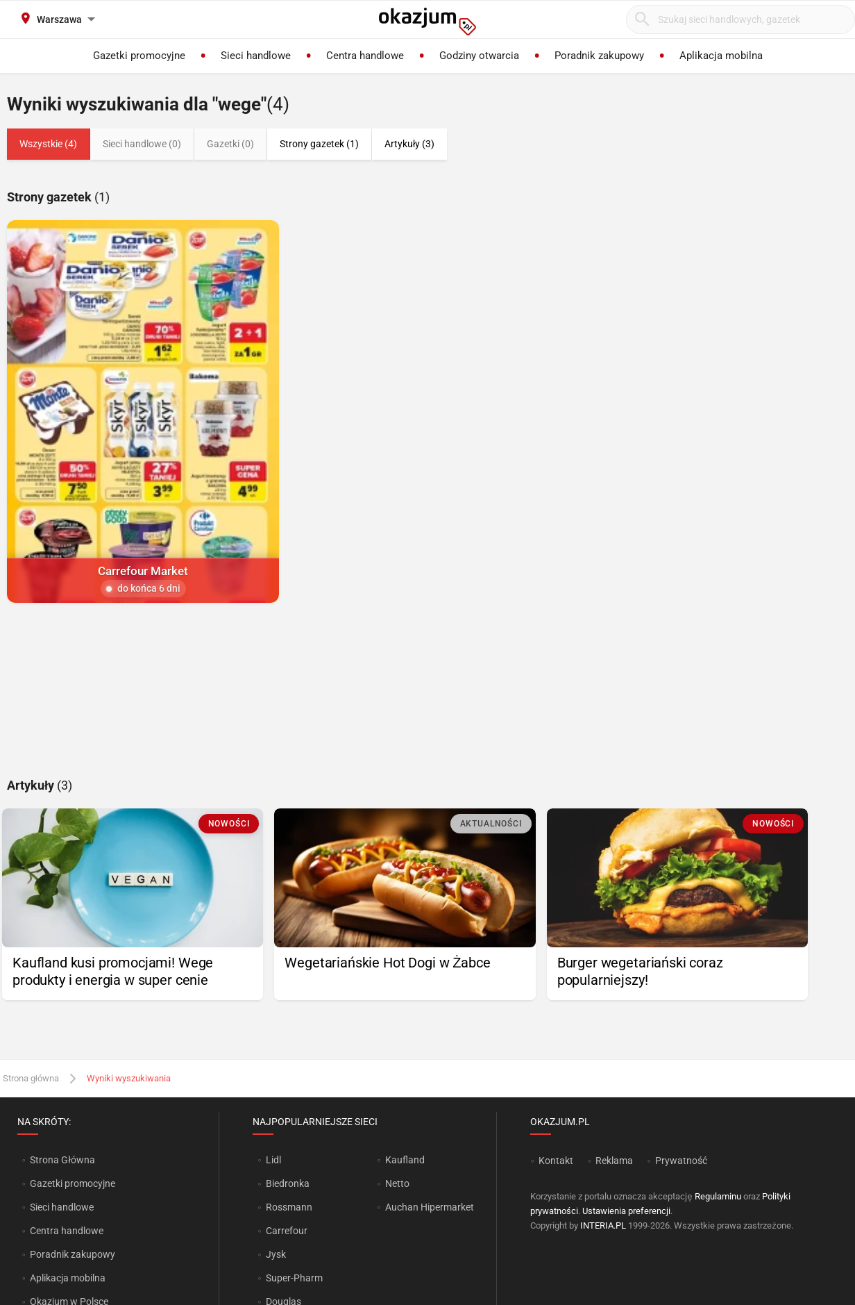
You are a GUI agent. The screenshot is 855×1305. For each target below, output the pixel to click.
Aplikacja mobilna (67, 1277)
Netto (397, 1183)
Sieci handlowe (62, 1207)
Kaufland (405, 1159)
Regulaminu (718, 1196)
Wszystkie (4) (48, 143)
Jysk (276, 1254)
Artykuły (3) (409, 143)
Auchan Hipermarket (429, 1207)
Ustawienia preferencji (626, 1211)
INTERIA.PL (603, 1225)
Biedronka (288, 1183)
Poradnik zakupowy (72, 1254)
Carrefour (286, 1230)
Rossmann (289, 1207)
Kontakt (556, 1160)
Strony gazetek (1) (319, 143)
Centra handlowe (66, 1230)
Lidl (273, 1159)
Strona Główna (62, 1159)
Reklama (614, 1160)
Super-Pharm (294, 1277)
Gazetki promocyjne (72, 1183)
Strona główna (31, 1078)
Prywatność (681, 1160)
